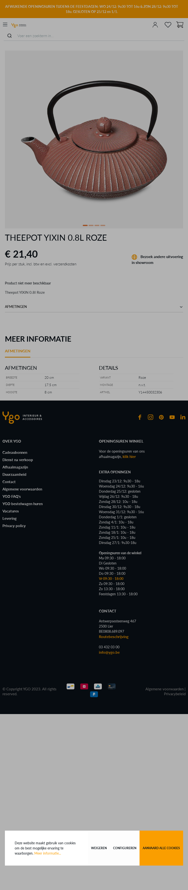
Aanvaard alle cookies (161, 848)
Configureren (124, 848)
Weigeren (99, 848)
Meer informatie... (47, 853)
